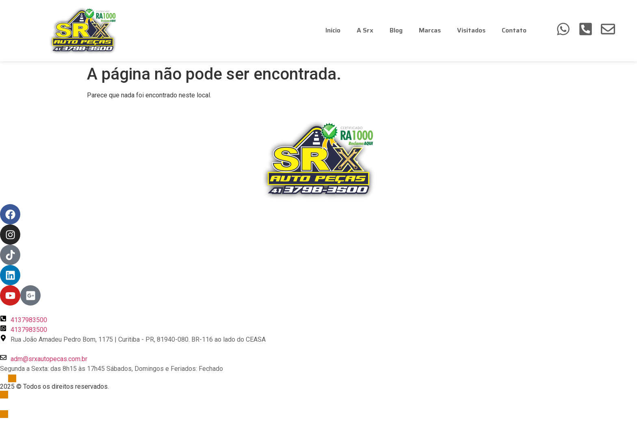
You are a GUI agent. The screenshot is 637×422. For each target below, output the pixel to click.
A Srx (365, 30)
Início (332, 30)
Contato (514, 30)
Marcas (430, 30)
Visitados (471, 30)
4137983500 (29, 320)
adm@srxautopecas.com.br (49, 359)
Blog (396, 30)
